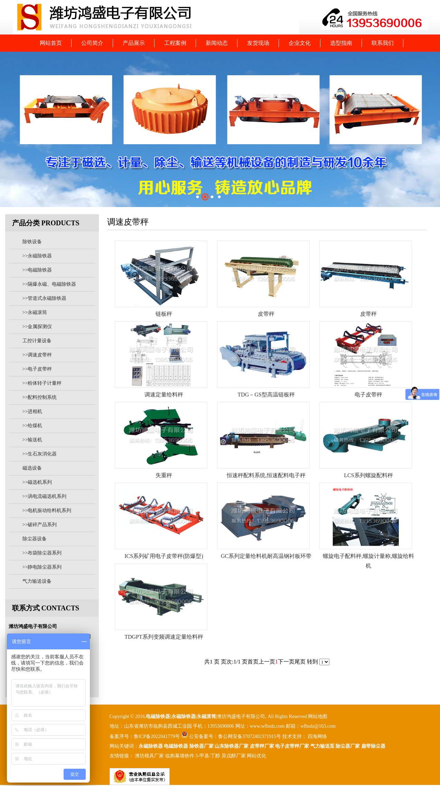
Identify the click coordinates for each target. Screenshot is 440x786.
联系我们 (383, 43)
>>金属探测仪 (37, 326)
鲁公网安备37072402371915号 (249, 736)
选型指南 (341, 43)
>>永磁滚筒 (34, 312)
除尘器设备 (34, 538)
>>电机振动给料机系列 (47, 510)
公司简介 (92, 43)
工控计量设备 (37, 340)
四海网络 (317, 736)
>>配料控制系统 (39, 397)
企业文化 (300, 43)
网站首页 (51, 43)
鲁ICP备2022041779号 (157, 736)
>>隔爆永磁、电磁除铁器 (49, 284)
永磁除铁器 (151, 746)
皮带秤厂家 (262, 746)
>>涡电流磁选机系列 (44, 496)
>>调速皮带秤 (37, 354)
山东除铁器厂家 (232, 746)
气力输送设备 (37, 581)
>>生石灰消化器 (39, 453)
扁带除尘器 (373, 746)
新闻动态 (217, 43)
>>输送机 (32, 439)
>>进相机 (32, 411)
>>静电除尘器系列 (42, 567)
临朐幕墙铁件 (179, 755)
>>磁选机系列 (37, 482)
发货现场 (258, 43)
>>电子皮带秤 (37, 369)
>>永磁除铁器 (37, 255)
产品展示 (134, 43)
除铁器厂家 (201, 746)
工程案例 (175, 43)
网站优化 (256, 755)
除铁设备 (32, 241)
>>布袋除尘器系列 (42, 553)
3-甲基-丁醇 (207, 755)
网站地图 (317, 716)
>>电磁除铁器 (37, 270)
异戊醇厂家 (234, 755)
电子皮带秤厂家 (292, 746)
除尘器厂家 (348, 746)
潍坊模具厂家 (149, 755)
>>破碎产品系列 (39, 524)
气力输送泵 (322, 746)
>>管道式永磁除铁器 (44, 298)
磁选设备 (32, 468)
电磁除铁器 (158, 716)
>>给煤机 (32, 425)
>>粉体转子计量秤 (42, 383)
